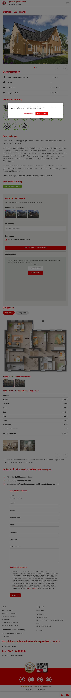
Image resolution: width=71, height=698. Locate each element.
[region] (35, 110)
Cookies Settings (28, 113)
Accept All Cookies (42, 113)
